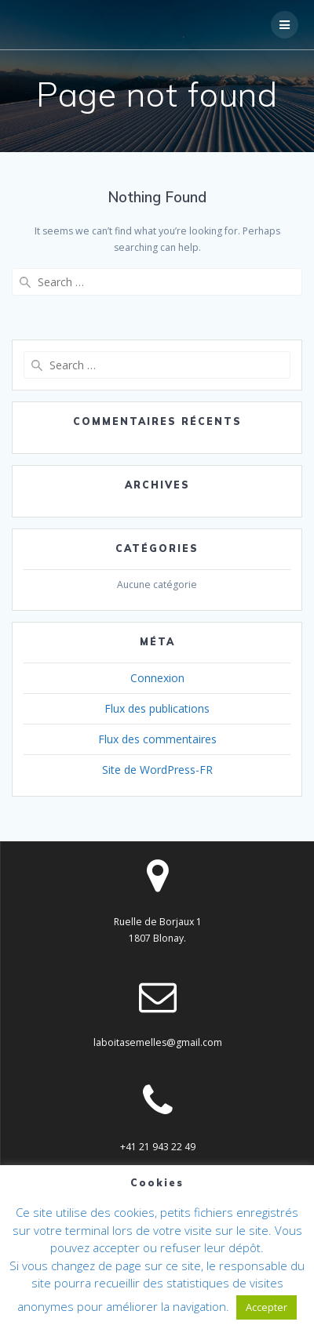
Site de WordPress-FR (157, 769)
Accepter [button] (266, 1307)
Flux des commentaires (157, 739)
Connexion (157, 677)
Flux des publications (157, 708)
